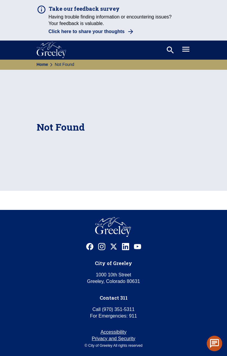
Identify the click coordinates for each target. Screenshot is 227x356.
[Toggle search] (169, 50)
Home (42, 64)
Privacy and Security (113, 338)
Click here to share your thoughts (87, 31)
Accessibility (113, 332)
